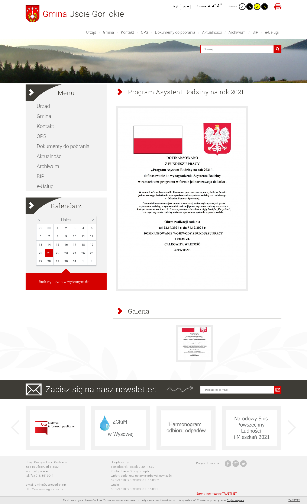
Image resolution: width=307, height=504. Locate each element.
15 (57, 244)
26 (91, 253)
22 (57, 253)
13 (40, 244)
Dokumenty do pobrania (175, 32)
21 (49, 253)
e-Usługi (272, 32)
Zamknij (294, 500)
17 (74, 244)
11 (83, 236)
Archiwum (237, 32)
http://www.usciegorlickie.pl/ (44, 489)
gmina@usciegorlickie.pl (51, 484)
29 (40, 228)
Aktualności (212, 32)
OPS (144, 32)
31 (74, 261)
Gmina (108, 32)
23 (66, 253)
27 (40, 261)
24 (74, 253)
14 (49, 244)
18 (83, 244)
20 (40, 253)
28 (49, 261)
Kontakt (127, 32)
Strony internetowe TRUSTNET (216, 493)
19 (91, 244)
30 (49, 228)
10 (74, 236)
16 (66, 244)
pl (184, 7)
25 (83, 253)
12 (91, 236)
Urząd (91, 32)
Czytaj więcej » (235, 500)
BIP (255, 32)
